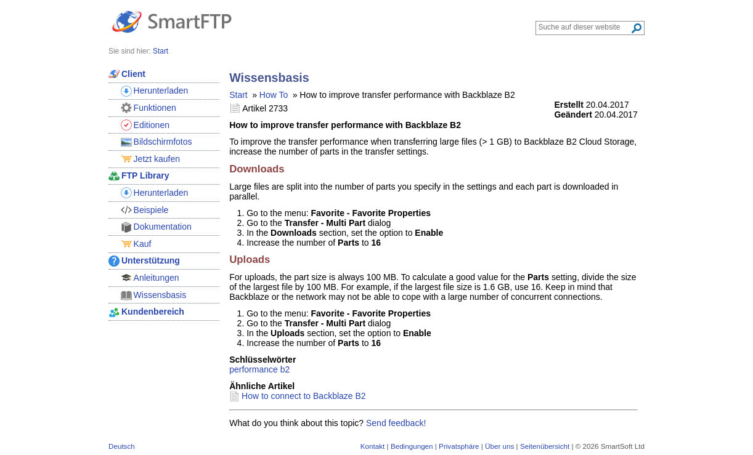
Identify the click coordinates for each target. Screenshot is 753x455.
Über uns (499, 446)
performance (253, 369)
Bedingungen (412, 446)
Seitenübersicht (544, 446)
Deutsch (121, 446)
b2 (285, 369)
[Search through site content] (584, 27)
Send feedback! (396, 423)
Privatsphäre (459, 446)
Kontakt (372, 446)
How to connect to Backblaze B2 (304, 396)
